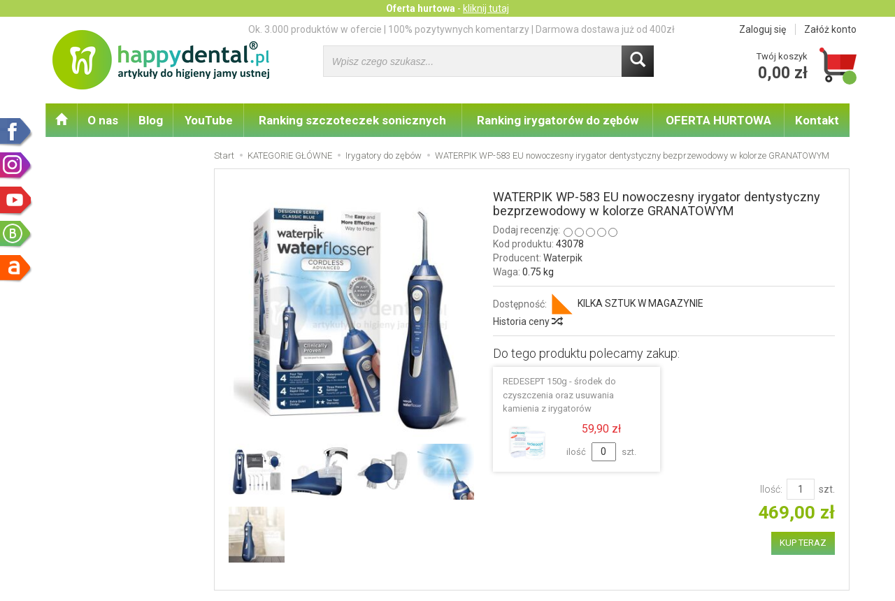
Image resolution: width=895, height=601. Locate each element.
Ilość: (771, 489)
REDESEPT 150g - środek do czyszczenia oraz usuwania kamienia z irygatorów (559, 394)
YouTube (209, 120)
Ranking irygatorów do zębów (557, 120)
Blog (150, 120)
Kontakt (817, 120)
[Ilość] (801, 489)
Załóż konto (830, 29)
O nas (102, 120)
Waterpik (562, 257)
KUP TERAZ (803, 542)
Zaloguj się (762, 29)
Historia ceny (527, 321)
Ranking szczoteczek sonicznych (352, 120)
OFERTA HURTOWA (718, 120)
